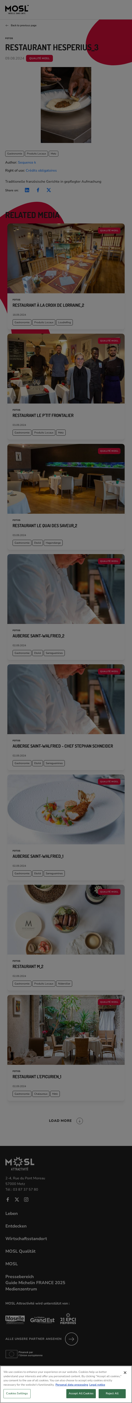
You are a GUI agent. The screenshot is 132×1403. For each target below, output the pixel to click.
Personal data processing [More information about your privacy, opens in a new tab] (71, 1390)
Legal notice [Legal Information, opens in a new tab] (97, 1390)
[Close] (125, 1378)
